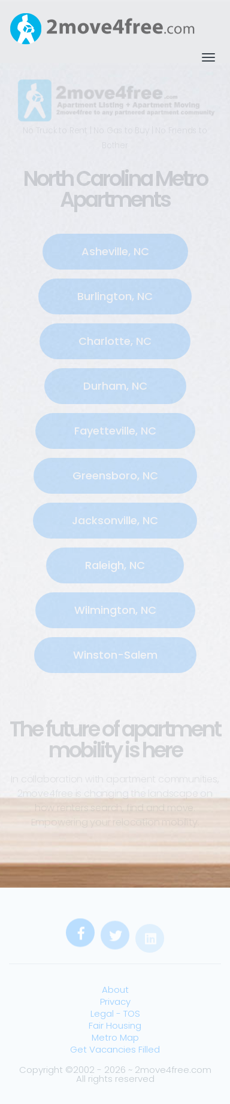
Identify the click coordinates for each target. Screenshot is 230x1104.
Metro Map (115, 1037)
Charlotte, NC (115, 341)
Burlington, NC (115, 296)
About (115, 989)
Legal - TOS (115, 1013)
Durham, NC (115, 385)
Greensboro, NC (115, 475)
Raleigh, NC (115, 565)
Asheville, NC (115, 251)
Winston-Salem (115, 654)
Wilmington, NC (115, 610)
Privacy (115, 1001)
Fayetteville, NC (115, 430)
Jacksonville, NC (115, 520)
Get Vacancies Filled (115, 1049)
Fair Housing (115, 1025)
